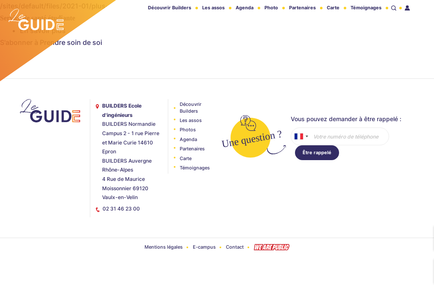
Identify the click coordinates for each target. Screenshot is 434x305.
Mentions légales (164, 247)
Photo (271, 8)
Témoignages (366, 8)
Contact (235, 247)
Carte (333, 8)
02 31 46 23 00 (121, 208)
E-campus (204, 247)
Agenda (244, 8)
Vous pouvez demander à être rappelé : (346, 119)
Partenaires (302, 8)
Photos (188, 130)
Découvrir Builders (169, 8)
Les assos (213, 8)
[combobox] (301, 136)
